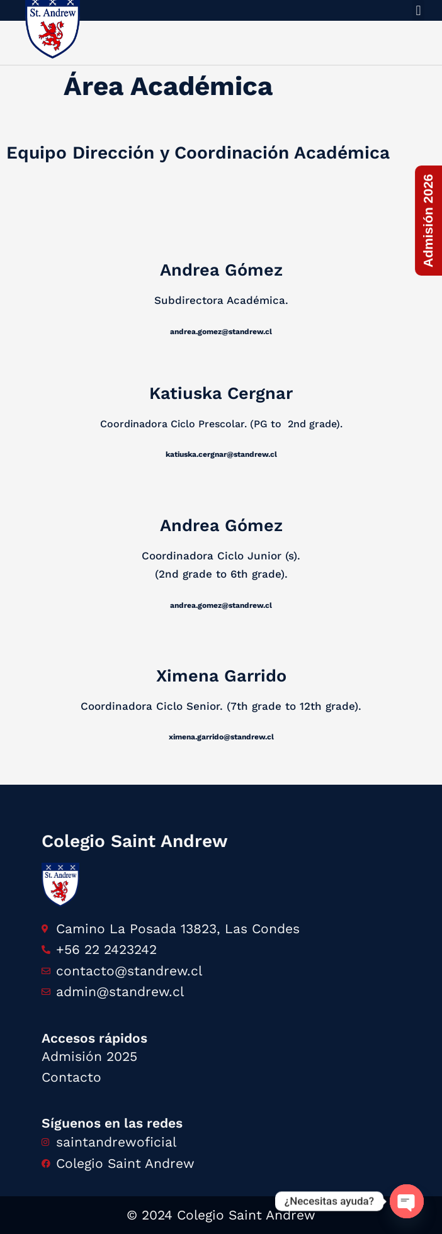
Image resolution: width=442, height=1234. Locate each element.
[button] (418, 10)
